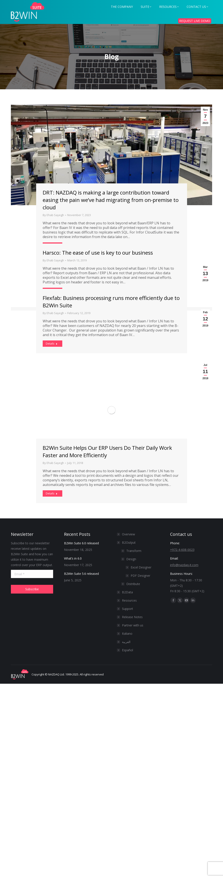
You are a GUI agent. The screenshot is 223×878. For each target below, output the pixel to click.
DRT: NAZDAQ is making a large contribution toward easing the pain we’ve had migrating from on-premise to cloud (111, 200)
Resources (129, 600)
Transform (133, 551)
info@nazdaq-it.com (184, 565)
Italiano (127, 633)
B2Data (127, 592)
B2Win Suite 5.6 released (81, 574)
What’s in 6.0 (73, 558)
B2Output (127, 542)
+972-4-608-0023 (182, 550)
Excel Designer (141, 567)
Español (127, 650)
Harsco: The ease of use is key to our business (98, 252)
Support (127, 609)
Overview (128, 534)
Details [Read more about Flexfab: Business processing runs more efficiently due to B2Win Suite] (51, 343)
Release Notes (132, 617)
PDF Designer (140, 575)
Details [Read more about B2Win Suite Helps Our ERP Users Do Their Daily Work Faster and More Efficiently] (51, 493)
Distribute (133, 584)
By (53, 215)
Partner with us (132, 625)
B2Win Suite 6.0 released (81, 543)
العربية (126, 642)
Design (131, 559)
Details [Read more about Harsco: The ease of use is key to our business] (51, 291)
